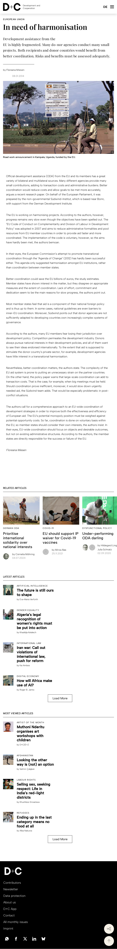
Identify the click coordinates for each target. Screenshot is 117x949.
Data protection (14, 896)
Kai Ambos (25, 665)
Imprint (8, 928)
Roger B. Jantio (27, 690)
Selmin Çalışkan (27, 769)
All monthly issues (15, 922)
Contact (9, 915)
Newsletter (10, 889)
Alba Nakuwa (26, 830)
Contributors (12, 882)
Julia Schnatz (105, 549)
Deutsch (105, 7)
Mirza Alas (59, 549)
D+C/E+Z (24, 744)
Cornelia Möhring (23, 554)
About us (9, 902)
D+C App (9, 909)
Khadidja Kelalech (28, 632)
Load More (60, 698)
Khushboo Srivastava (29, 802)
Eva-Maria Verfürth (29, 599)
